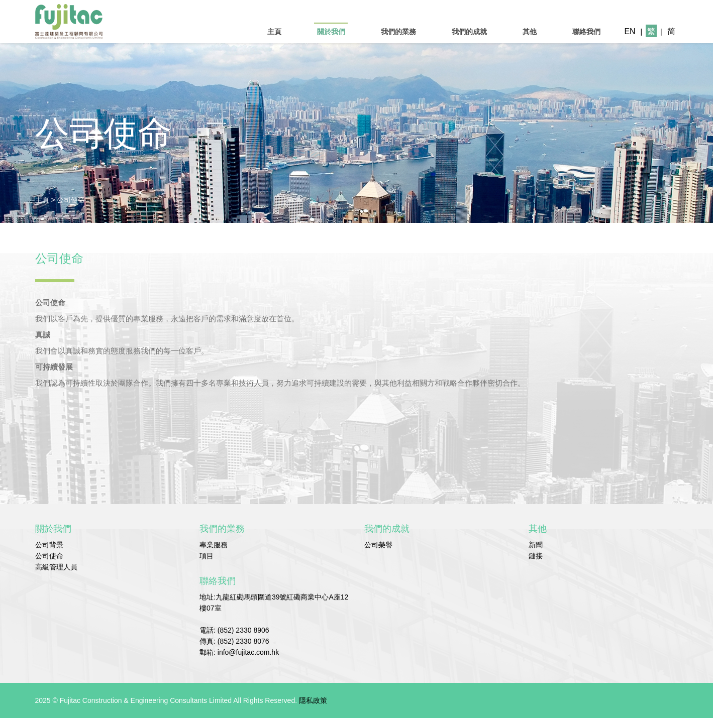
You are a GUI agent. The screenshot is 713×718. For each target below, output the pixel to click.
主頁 (274, 32)
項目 (206, 556)
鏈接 (536, 556)
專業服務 (213, 545)
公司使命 (71, 200)
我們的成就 (469, 32)
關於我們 (331, 32)
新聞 (536, 545)
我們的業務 (398, 32)
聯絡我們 (586, 32)
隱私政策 (313, 700)
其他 (530, 32)
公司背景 (49, 545)
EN (629, 31)
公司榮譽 (378, 545)
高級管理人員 (56, 567)
